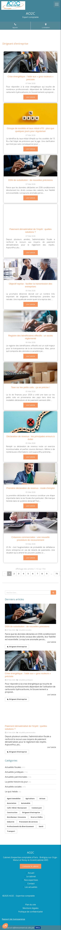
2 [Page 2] (14, 573)
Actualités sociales (13, 786)
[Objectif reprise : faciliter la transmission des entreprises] (30, 269)
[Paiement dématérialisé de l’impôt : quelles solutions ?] (30, 214)
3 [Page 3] (18, 573)
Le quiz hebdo (11, 791)
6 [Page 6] (32, 573)
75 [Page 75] (57, 573)
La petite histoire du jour (16, 781)
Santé (41, 826)
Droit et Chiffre (37, 817)
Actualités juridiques (14, 772)
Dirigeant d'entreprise (31, 812)
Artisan (42, 799)
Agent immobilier (14, 799)
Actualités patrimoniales (16, 777)
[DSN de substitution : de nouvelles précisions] (30, 165)
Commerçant (37, 808)
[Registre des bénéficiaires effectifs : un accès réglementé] (30, 321)
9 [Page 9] (46, 573)
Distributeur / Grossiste (16, 817)
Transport (11, 831)
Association (11, 803)
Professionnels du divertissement (20, 826)
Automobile (25, 803)
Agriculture (30, 799)
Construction (12, 812)
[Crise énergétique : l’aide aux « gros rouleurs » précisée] (30, 62)
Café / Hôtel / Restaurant (17, 808)
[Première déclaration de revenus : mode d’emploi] (30, 473)
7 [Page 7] (37, 573)
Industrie (10, 822)
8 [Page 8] (42, 573)
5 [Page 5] (28, 573)
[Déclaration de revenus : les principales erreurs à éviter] (30, 422)
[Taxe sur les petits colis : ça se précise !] (30, 373)
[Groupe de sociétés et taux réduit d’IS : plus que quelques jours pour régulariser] (30, 114)
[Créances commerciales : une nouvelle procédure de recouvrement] (30, 522)
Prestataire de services (28, 822)
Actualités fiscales (13, 767)
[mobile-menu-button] (57, 4)
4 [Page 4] (23, 573)
